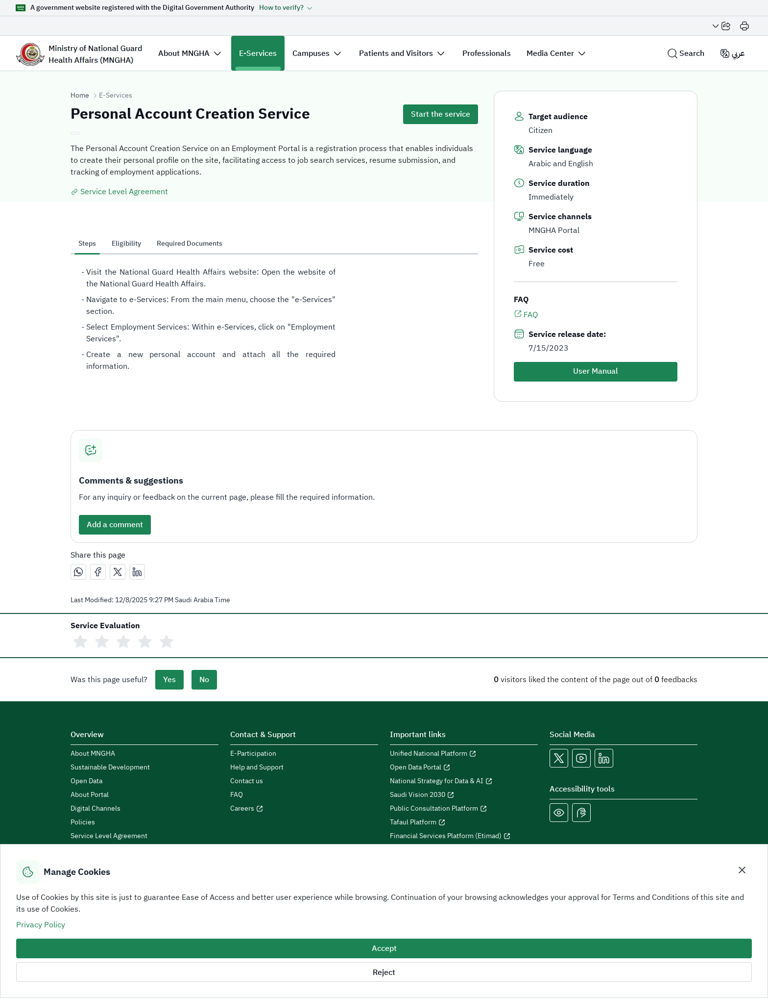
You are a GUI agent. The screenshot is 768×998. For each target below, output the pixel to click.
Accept (384, 948)
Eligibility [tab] (126, 243)
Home (80, 96)
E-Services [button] (258, 53)
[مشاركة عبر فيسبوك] (98, 572)
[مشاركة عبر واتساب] (78, 572)
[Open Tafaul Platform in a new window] (464, 822)
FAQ (526, 314)
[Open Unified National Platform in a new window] (464, 754)
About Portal (90, 795)
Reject (384, 972)
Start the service (440, 114)
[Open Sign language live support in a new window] (581, 812)
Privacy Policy (40, 925)
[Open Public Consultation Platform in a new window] (464, 809)
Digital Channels (95, 809)
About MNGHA (93, 754)
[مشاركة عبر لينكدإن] (137, 572)
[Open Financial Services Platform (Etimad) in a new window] (464, 836)
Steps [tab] (87, 243)
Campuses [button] (311, 53)
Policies (83, 822)
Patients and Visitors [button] (396, 53)
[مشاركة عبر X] (117, 572)
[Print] (744, 26)
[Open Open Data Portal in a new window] (464, 767)
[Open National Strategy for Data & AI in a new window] (464, 781)
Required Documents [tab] (189, 243)
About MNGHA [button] (184, 53)
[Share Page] (721, 26)
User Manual (595, 371)
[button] (285, 8)
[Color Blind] (559, 812)
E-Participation (253, 754)
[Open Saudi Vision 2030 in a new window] (464, 795)
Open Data (86, 781)
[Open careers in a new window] (304, 809)
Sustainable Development (110, 767)
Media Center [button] (550, 53)
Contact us (246, 781)
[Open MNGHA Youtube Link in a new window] (581, 758)
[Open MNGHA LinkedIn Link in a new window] (604, 758)
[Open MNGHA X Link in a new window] (559, 758)
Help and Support (257, 767)
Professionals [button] (486, 53)
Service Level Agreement (119, 192)
